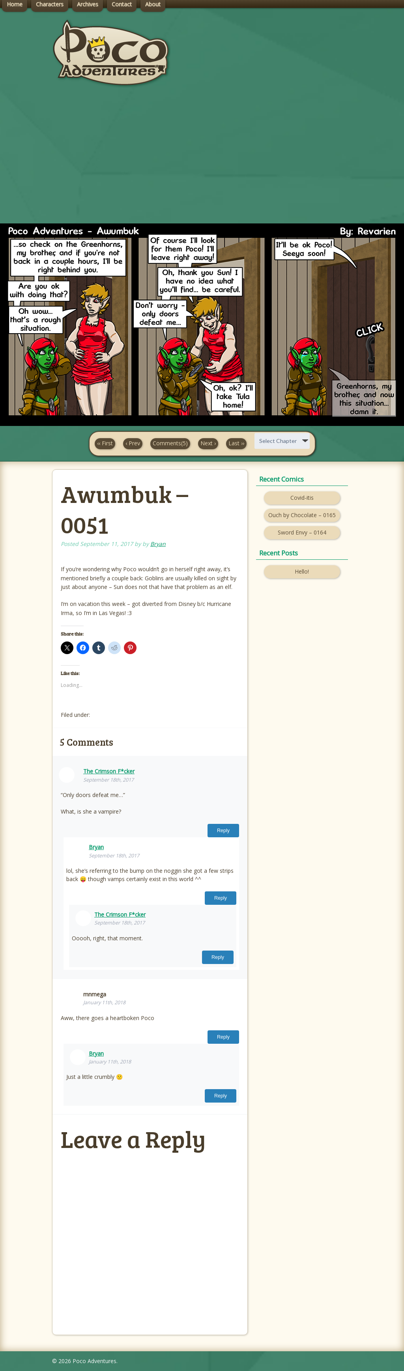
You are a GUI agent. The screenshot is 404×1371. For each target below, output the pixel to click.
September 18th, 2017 (108, 779)
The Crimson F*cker (109, 771)
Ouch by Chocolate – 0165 (302, 515)
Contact (122, 4)
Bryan (158, 544)
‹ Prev (132, 443)
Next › (208, 443)
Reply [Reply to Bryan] (220, 898)
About (153, 4)
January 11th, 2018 (104, 1002)
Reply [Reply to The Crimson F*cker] (223, 830)
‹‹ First (105, 443)
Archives (87, 4)
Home (14, 4)
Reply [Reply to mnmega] (223, 1037)
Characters (50, 4)
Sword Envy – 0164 (302, 532)
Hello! (302, 571)
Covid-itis (302, 497)
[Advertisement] (202, 162)
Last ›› (236, 443)
